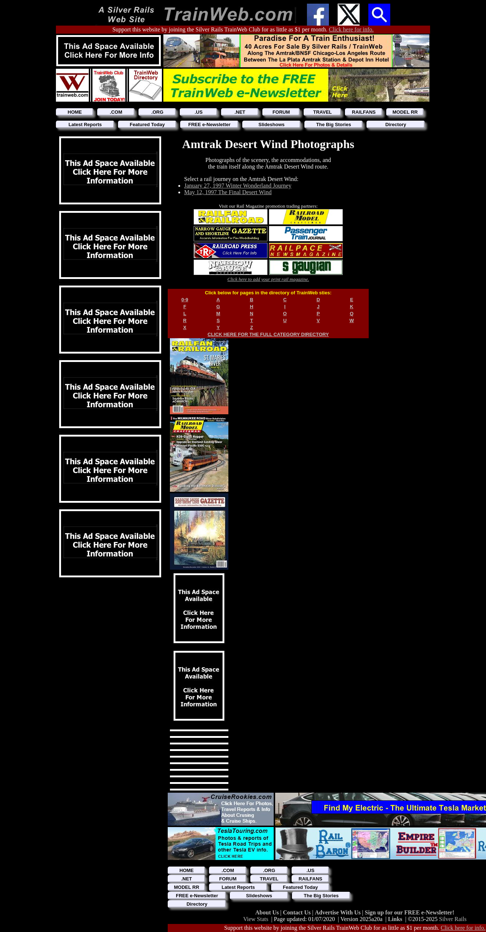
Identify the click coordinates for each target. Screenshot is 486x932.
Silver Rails (453, 919)
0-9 (184, 299)
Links (395, 919)
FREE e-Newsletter (209, 124)
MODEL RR (405, 112)
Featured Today (147, 124)
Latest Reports (85, 124)
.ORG (157, 112)
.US (199, 112)
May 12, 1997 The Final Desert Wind (228, 192)
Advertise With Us (338, 912)
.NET (240, 112)
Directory (395, 124)
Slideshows (271, 124)
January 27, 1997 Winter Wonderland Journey (237, 185)
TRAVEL (322, 112)
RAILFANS (364, 112)
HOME (75, 112)
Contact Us (297, 912)
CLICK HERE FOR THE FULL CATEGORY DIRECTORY (268, 334)
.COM (116, 112)
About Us (267, 912)
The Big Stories (333, 124)
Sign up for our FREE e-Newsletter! (409, 912)
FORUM (281, 112)
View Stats (255, 919)
